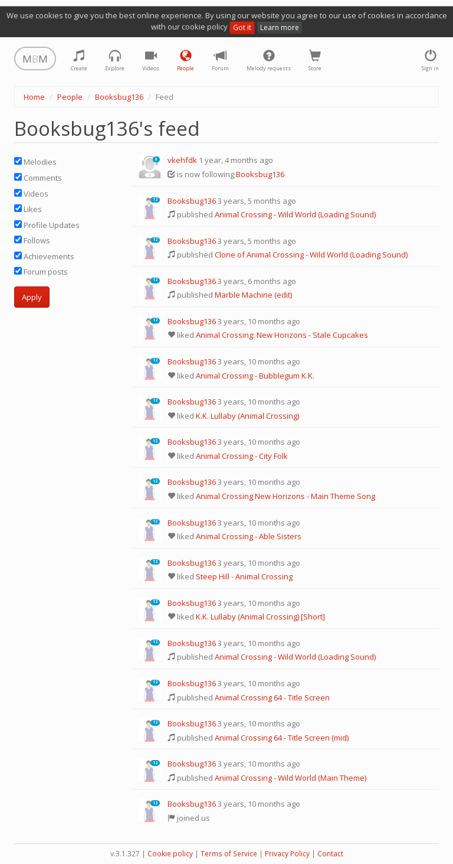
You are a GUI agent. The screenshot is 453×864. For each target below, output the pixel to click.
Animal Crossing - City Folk (242, 456)
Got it (242, 27)
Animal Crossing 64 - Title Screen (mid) (282, 737)
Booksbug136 (119, 97)
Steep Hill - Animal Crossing (244, 576)
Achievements (44, 256)
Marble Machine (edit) (253, 294)
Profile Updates (47, 225)
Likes (28, 209)
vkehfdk (182, 160)
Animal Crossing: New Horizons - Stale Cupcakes (282, 335)
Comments (38, 177)
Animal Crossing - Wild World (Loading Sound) (295, 214)
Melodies (35, 162)
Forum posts (41, 271)
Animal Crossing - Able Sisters (248, 536)
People (70, 97)
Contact (330, 854)
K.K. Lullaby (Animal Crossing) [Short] (260, 616)
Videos (31, 193)
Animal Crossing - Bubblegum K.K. (255, 375)
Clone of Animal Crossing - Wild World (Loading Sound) (311, 254)
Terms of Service (229, 854)
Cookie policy (170, 854)
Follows (32, 240)
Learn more (279, 27)
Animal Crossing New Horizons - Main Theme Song (285, 496)
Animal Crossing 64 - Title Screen (272, 697)
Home (34, 97)
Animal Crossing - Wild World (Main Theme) (290, 777)
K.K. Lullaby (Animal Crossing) (247, 415)
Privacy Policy (287, 854)
